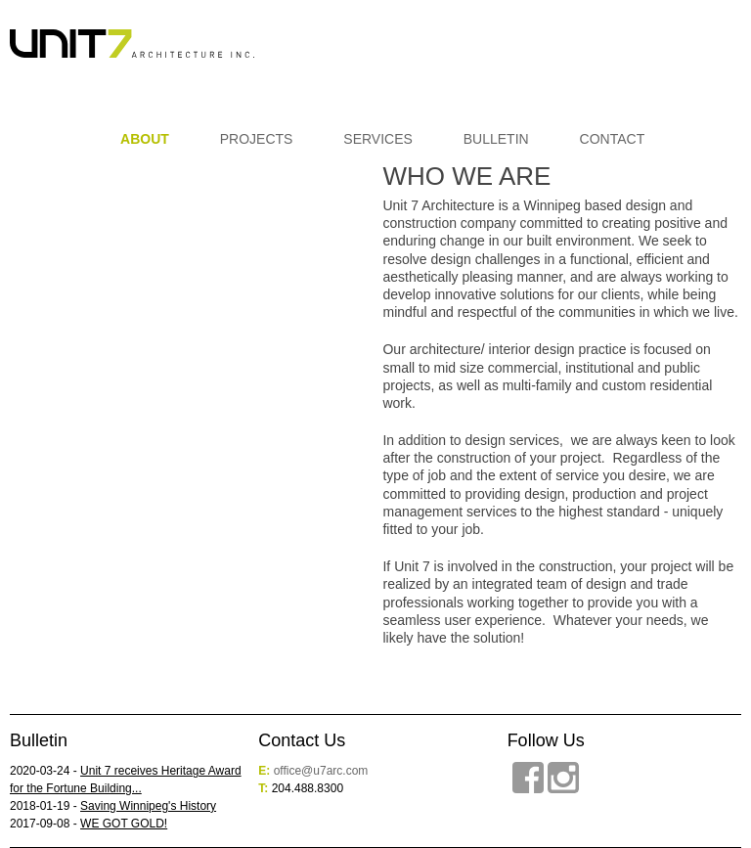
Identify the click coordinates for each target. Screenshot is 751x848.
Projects (256, 139)
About (144, 139)
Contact (612, 139)
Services (378, 139)
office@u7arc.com (321, 771)
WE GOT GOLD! (123, 823)
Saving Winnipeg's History (148, 806)
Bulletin (496, 139)
